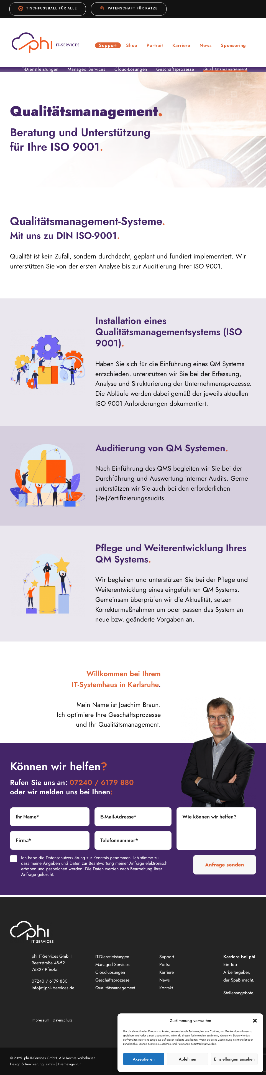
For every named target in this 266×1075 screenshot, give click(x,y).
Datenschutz (62, 1020)
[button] (255, 1020)
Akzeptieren (144, 1059)
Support (112, 46)
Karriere (185, 46)
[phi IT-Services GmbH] (47, 43)
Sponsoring (237, 46)
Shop (135, 46)
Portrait (158, 46)
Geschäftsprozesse (175, 71)
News (209, 46)
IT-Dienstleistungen (39, 71)
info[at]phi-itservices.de (53, 988)
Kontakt (166, 988)
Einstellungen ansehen (234, 1059)
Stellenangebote (238, 993)
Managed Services (86, 71)
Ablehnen (187, 1059)
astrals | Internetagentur (63, 1064)
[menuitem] (47, 9)
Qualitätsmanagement (225, 71)
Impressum (40, 1020)
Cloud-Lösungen (130, 71)
